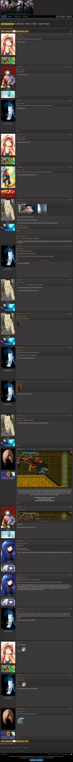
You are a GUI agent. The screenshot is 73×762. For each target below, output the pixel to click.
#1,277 (70, 607)
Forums (4, 16)
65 (16, 31)
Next (27, 31)
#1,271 (70, 381)
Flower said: (20, 69)
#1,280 (70, 708)
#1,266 (70, 199)
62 (9, 31)
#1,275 (70, 540)
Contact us (50, 753)
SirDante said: (21, 509)
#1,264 (70, 134)
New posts (3, 18)
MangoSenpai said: (22, 542)
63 (11, 31)
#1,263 (70, 100)
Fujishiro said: (21, 137)
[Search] (69, 16)
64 (14, 31)
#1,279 (70, 674)
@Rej (19, 238)
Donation (10, 16)
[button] (13, 16)
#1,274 (70, 506)
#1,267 (70, 245)
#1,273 (70, 449)
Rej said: (20, 248)
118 (23, 31)
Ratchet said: (21, 610)
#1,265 (70, 167)
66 (18, 31)
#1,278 (70, 641)
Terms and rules (57, 753)
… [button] (7, 31)
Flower (8, 56)
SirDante (3, 25)
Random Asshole (8, 189)
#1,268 (70, 279)
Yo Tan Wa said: (21, 202)
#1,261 (70, 34)
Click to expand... (44, 214)
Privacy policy (64, 753)
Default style (4, 753)
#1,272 (70, 415)
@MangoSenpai (24, 284)
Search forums (9, 18)
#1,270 (70, 347)
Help (69, 753)
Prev (3, 31)
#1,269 (70, 313)
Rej (8, 221)
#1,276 (70, 573)
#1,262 (70, 66)
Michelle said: (21, 236)
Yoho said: (20, 36)
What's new (17, 16)
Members (25, 16)
